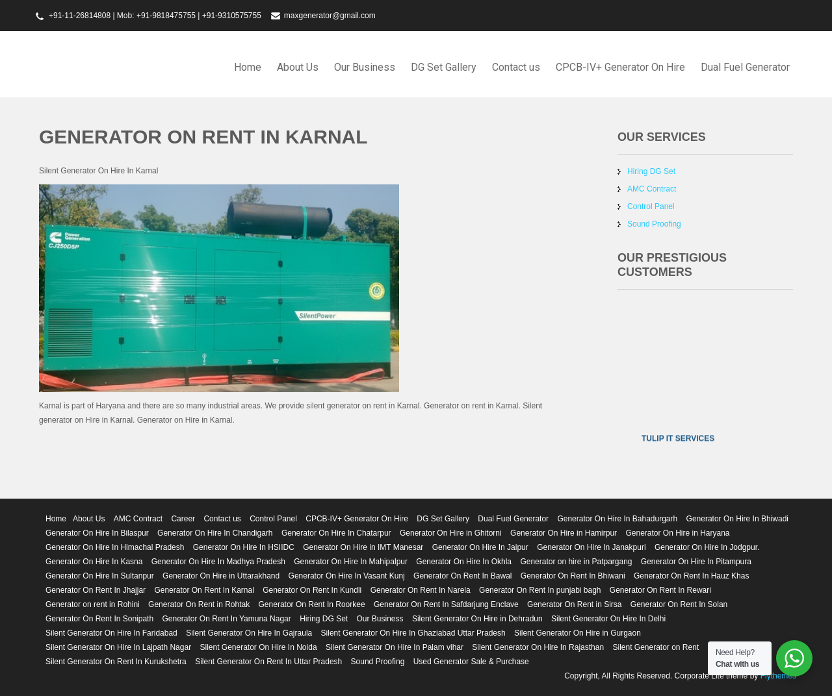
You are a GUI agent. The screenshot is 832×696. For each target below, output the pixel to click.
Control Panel (651, 206)
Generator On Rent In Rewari (660, 590)
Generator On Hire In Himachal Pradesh (115, 547)
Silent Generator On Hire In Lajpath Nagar (118, 647)
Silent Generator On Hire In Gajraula (249, 633)
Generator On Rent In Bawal (462, 575)
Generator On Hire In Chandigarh (214, 533)
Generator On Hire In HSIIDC (243, 547)
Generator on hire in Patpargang (576, 561)
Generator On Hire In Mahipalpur (351, 561)
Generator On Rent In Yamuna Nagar (226, 618)
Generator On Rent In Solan (678, 604)
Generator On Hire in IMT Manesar (363, 547)
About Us (297, 67)
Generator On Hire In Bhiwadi (737, 518)
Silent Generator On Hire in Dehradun (477, 618)
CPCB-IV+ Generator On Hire (620, 67)
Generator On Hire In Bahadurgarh (617, 518)
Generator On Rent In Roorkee (312, 604)
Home (247, 67)
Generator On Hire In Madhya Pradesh (218, 561)
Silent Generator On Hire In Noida (258, 647)
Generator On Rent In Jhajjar (96, 590)
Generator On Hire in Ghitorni (451, 533)
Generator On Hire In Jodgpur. (707, 547)
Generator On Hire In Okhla (464, 561)
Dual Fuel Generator (745, 67)
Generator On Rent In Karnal (204, 590)
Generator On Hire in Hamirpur (563, 533)
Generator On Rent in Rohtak (199, 604)
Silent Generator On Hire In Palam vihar (394, 647)
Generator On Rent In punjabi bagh (540, 590)
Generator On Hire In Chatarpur (336, 533)
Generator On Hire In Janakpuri (591, 547)
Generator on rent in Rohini (93, 604)
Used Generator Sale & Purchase (471, 661)
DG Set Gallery (443, 67)
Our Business (364, 67)
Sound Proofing (654, 224)
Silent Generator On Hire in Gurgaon (577, 633)
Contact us (516, 67)
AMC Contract (651, 188)
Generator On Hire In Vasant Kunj (347, 575)
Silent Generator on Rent (655, 647)
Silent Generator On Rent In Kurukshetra (116, 661)
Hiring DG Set (651, 171)
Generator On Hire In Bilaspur (97, 533)
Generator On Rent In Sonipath (99, 618)
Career (183, 518)
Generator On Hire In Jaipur (480, 547)
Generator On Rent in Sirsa (574, 604)
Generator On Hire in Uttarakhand (221, 575)
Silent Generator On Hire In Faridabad (111, 633)
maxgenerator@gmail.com (330, 15)
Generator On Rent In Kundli (312, 590)
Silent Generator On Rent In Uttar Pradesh (268, 661)
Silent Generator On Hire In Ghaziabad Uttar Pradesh (413, 633)
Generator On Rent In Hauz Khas (691, 575)
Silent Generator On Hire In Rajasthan (538, 647)
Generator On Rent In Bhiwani (573, 575)
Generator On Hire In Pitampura (696, 561)
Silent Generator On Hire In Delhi (608, 618)
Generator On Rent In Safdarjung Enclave (446, 604)
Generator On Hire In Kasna (94, 561)
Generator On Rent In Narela (420, 590)
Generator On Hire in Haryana (677, 533)
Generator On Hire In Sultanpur (100, 575)
